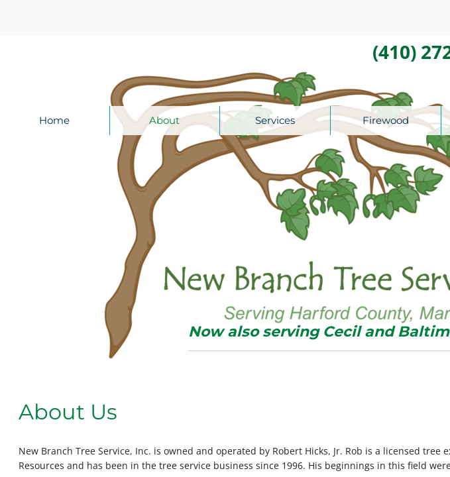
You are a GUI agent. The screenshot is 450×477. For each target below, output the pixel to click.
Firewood (386, 120)
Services (275, 120)
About (164, 120)
